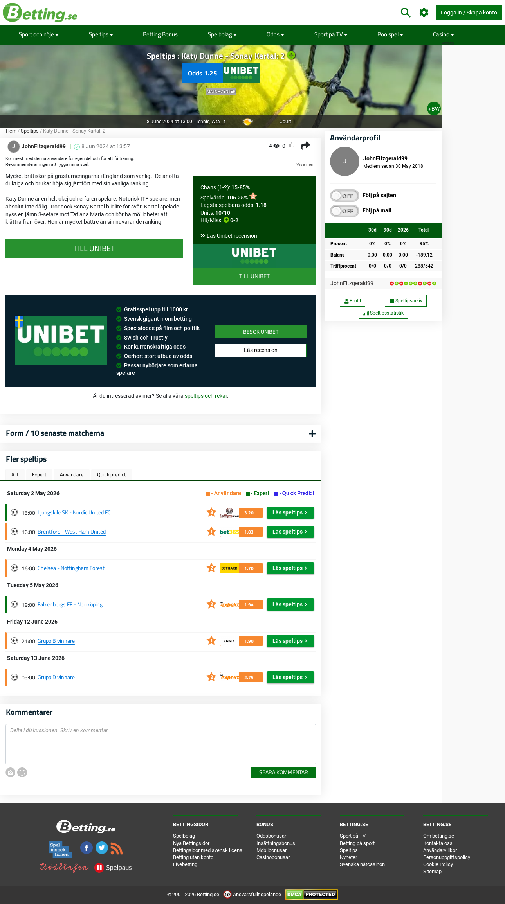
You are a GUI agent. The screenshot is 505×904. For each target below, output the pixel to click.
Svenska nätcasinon (362, 864)
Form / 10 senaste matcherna (55, 433)
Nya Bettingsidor (191, 843)
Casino (443, 34)
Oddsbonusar (271, 836)
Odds (275, 34)
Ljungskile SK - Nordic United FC (74, 512)
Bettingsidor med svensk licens (207, 850)
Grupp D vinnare (56, 677)
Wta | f (218, 121)
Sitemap (432, 871)
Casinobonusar (273, 857)
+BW (434, 109)
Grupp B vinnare (56, 640)
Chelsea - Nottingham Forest (71, 568)
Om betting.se (438, 836)
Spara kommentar (283, 772)
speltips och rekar (206, 396)
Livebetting (185, 864)
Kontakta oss (438, 843)
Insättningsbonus (275, 843)
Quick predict (111, 474)
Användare (72, 474)
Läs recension (261, 350)
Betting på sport (357, 843)
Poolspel (390, 34)
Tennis (202, 121)
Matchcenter (221, 91)
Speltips (101, 34)
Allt (15, 474)
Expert (39, 474)
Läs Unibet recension (232, 236)
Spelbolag (222, 34)
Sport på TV (331, 34)
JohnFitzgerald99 (351, 283)
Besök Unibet (260, 331)
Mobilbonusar (271, 850)
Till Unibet (254, 275)
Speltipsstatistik (383, 313)
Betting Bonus (160, 34)
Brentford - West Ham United (72, 531)
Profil (352, 301)
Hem (11, 131)
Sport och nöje (39, 34)
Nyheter (348, 857)
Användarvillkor (440, 850)
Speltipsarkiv (406, 301)
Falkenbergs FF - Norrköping (70, 604)
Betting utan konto (193, 857)
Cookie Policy (438, 864)
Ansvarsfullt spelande (252, 894)
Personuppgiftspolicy (446, 857)
